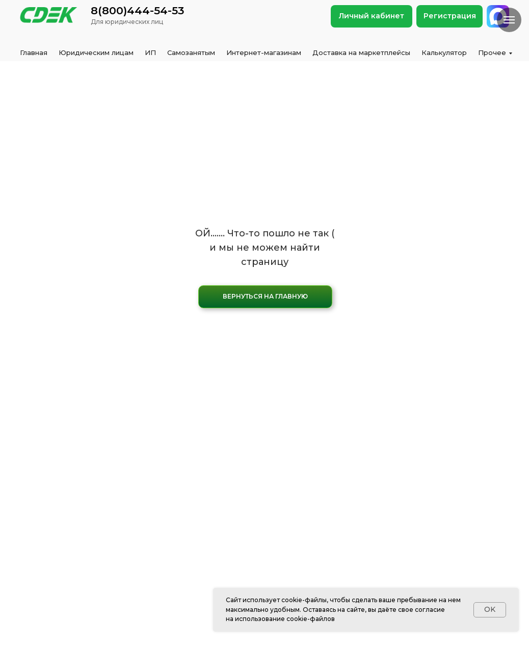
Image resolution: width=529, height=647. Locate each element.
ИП (150, 52)
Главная (33, 52)
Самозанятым (191, 52)
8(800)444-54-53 (137, 10)
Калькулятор (444, 52)
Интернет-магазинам (263, 52)
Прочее (492, 52)
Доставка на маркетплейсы (361, 52)
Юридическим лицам (96, 52)
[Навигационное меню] (509, 19)
